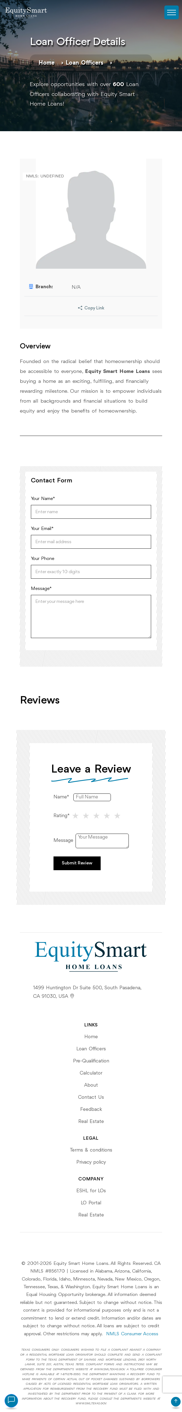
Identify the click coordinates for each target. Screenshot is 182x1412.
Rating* (61, 815)
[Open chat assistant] (11, 1401)
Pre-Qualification (91, 1061)
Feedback (91, 1109)
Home (47, 63)
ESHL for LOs (91, 1190)
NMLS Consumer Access (132, 1334)
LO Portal (91, 1203)
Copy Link (91, 308)
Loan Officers (84, 63)
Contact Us (91, 1097)
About (91, 1085)
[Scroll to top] (176, 1401)
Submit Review (77, 863)
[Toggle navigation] (171, 12)
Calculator (91, 1073)
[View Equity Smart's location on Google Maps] (72, 996)
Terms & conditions (91, 1150)
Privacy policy (91, 1162)
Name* (61, 797)
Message (63, 840)
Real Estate (91, 1121)
